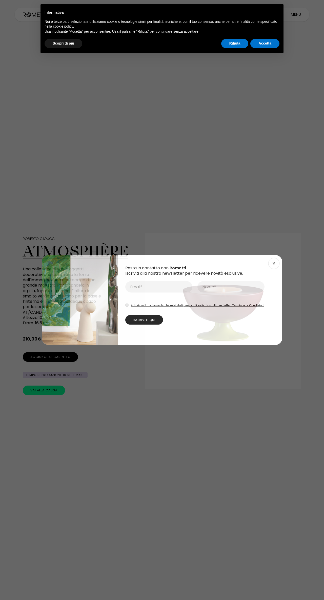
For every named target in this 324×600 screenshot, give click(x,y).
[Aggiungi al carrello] (50, 357)
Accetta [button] (264, 43)
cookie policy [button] (63, 26)
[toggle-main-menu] (296, 15)
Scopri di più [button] (63, 43)
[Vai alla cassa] (44, 390)
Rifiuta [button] (234, 43)
